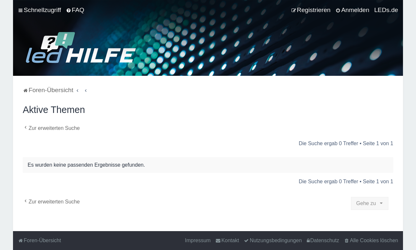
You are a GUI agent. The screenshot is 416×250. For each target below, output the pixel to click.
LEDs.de (386, 10)
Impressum (198, 240)
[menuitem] (75, 10)
